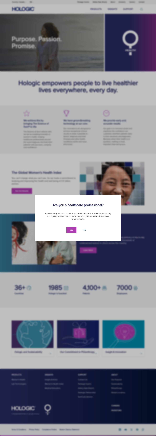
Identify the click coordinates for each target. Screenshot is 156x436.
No (85, 230)
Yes (71, 230)
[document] (78, 218)
